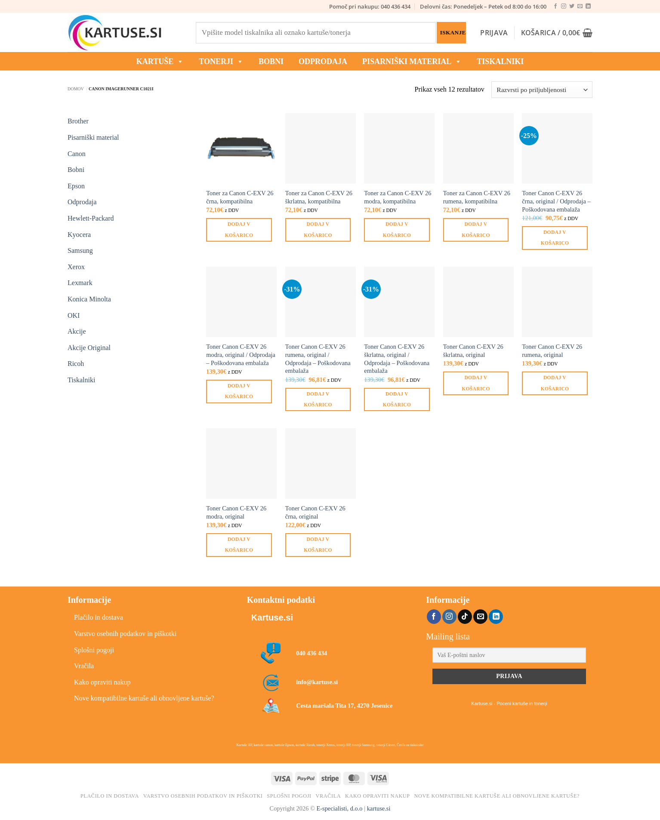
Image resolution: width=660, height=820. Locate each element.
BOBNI (271, 61)
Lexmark (80, 282)
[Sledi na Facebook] (555, 6)
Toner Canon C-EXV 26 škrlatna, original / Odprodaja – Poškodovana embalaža (396, 358)
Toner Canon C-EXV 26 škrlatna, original (473, 350)
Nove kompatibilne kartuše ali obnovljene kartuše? (144, 698)
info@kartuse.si (317, 682)
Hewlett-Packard (91, 218)
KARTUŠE (160, 61)
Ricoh (76, 363)
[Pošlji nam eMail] (580, 6)
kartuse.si (379, 808)
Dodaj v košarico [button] (239, 229)
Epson (76, 186)
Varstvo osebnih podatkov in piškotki (125, 633)
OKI (74, 315)
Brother (78, 121)
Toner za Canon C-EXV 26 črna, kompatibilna (239, 197)
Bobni (76, 169)
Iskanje (453, 32)
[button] (494, 32)
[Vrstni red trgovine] (541, 89)
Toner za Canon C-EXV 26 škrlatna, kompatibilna (318, 197)
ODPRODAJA (323, 61)
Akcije (77, 331)
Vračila (84, 666)
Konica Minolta (89, 299)
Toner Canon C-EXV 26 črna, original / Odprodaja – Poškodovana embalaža (556, 201)
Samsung (80, 250)
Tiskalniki (500, 61)
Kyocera (79, 234)
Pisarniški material (412, 61)
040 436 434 (311, 653)
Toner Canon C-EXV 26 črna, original (315, 512)
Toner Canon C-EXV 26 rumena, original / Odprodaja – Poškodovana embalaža (318, 358)
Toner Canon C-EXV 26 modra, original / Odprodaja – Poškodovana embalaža (240, 354)
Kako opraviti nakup (102, 682)
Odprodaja (82, 202)
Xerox (76, 266)
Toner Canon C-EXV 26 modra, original (236, 512)
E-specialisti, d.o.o (339, 808)
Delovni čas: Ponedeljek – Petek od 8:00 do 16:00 (483, 6)
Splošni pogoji (94, 650)
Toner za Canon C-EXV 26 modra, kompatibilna (397, 197)
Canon (77, 153)
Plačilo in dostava (98, 617)
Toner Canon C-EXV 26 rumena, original (552, 350)
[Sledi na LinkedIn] (588, 6)
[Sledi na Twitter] (571, 6)
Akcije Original (89, 347)
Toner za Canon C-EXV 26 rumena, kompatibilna (476, 197)
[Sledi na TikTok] (465, 616)
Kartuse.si (272, 617)
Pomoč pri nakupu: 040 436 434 (369, 6)
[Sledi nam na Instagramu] (563, 6)
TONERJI (221, 61)
